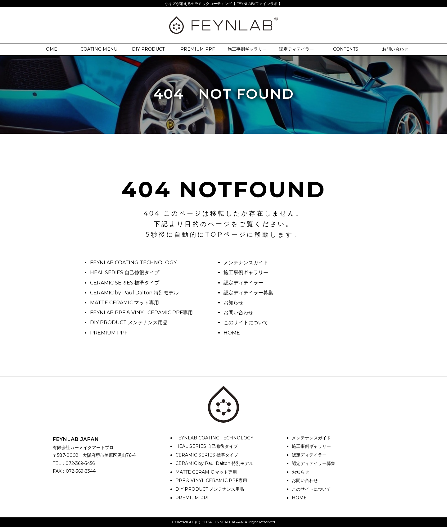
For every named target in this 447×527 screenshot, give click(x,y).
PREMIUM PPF (197, 49)
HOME (49, 49)
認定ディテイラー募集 (248, 293)
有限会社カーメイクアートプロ (83, 447)
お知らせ (233, 303)
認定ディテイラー (296, 49)
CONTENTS (345, 49)
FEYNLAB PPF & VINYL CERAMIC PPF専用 (141, 313)
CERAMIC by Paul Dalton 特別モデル (134, 293)
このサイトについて (246, 322)
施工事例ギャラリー (247, 49)
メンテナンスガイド (246, 263)
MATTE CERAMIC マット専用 (124, 303)
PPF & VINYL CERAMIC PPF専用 (211, 480)
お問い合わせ (395, 49)
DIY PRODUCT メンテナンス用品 (129, 322)
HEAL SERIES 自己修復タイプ (124, 272)
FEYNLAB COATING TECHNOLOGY (133, 263)
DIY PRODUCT (148, 49)
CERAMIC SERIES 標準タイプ (124, 283)
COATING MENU (98, 49)
